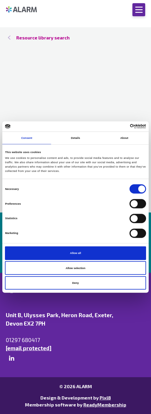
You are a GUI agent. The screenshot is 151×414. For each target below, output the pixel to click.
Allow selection (75, 267)
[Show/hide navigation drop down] (138, 9)
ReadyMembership (104, 404)
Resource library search (43, 37)
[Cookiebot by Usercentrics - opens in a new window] (120, 126)
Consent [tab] (26, 138)
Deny (75, 283)
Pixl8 (105, 397)
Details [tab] (75, 138)
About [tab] (124, 138)
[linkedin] (11, 358)
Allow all (75, 253)
